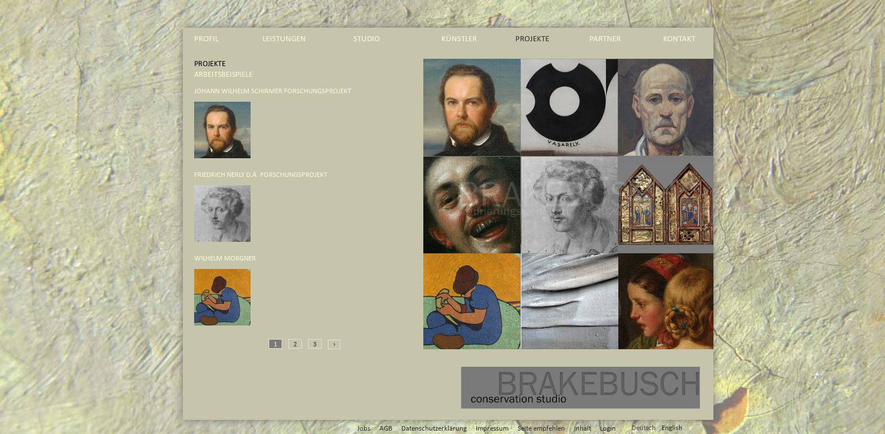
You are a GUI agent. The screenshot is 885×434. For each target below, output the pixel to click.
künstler (459, 38)
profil (206, 38)
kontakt (679, 38)
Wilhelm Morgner (225, 258)
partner (605, 38)
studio (366, 38)
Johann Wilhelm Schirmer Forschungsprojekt (272, 91)
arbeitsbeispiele (223, 75)
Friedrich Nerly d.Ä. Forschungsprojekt (260, 175)
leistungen (284, 38)
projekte (532, 38)
